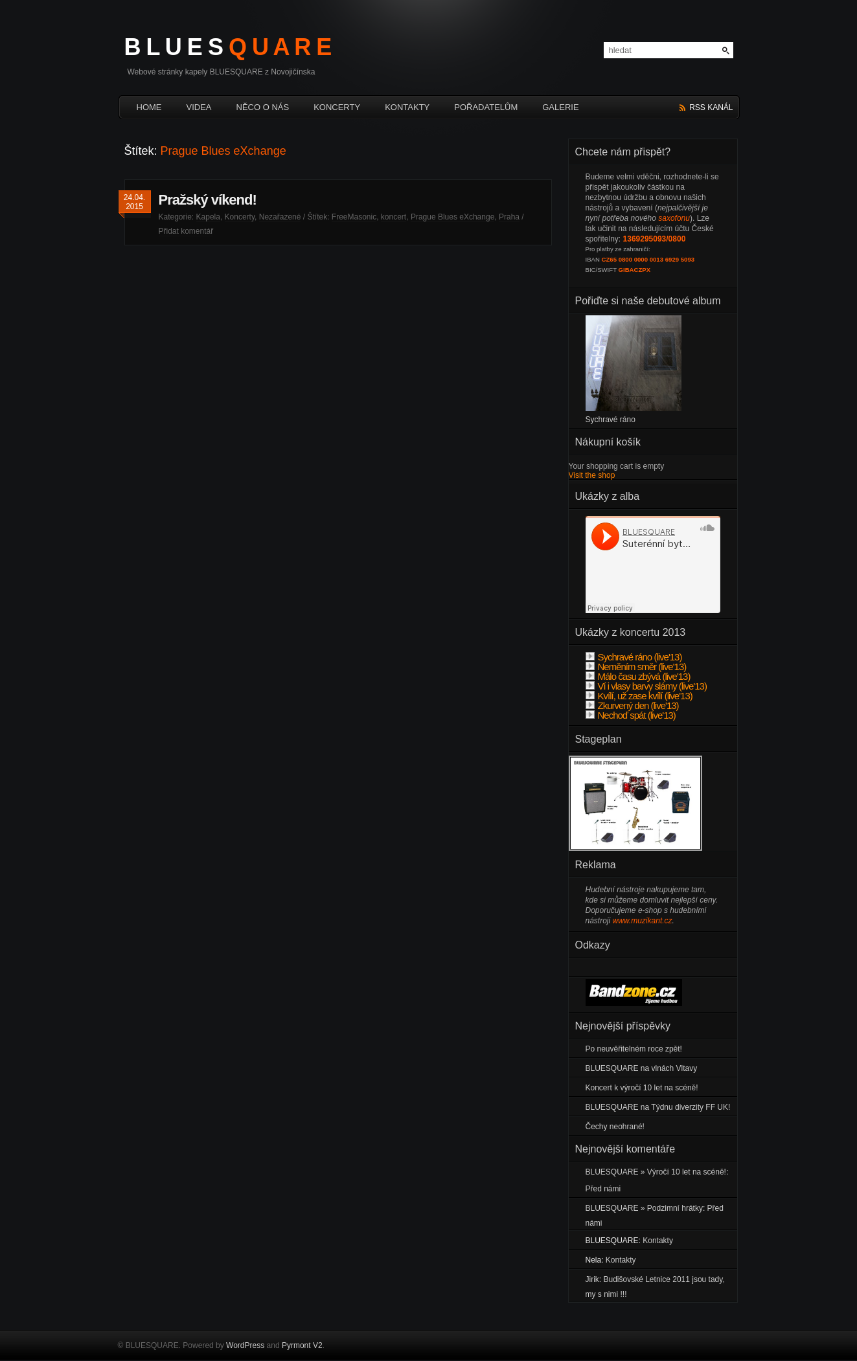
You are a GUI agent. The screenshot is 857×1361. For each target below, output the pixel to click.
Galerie (560, 107)
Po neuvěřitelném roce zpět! (634, 1048)
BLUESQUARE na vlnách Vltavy (642, 1068)
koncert (393, 216)
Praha (509, 216)
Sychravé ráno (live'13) (634, 656)
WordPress (245, 1345)
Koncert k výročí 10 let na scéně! (642, 1087)
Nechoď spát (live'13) (631, 715)
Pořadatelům (486, 107)
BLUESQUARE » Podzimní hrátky (644, 1208)
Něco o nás (263, 107)
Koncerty (337, 107)
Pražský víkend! (208, 200)
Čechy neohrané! (615, 1126)
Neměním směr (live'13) (636, 666)
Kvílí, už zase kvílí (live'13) (639, 695)
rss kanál (711, 107)
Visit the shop (592, 475)
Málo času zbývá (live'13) (638, 676)
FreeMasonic (354, 216)
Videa (199, 107)
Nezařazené (280, 216)
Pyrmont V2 (302, 1345)
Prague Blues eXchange (452, 216)
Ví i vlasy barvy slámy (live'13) (646, 686)
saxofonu (674, 218)
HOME (149, 107)
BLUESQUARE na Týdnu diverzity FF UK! (658, 1107)
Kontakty (407, 107)
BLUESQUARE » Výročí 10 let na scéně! (656, 1171)
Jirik (592, 1279)
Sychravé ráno (610, 419)
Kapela (208, 216)
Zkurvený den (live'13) (632, 705)
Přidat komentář (186, 231)
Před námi (603, 1188)
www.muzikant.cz (642, 920)
